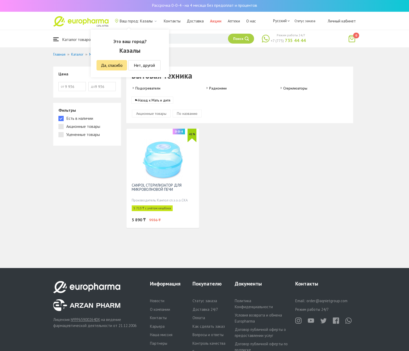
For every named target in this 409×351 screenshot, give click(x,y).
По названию (187, 113)
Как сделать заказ (209, 326)
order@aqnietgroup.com (326, 300)
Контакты (172, 21)
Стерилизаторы (295, 88)
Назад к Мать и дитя (154, 100)
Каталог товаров (73, 39)
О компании (160, 309)
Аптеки (234, 21)
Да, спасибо (112, 65)
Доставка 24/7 (205, 309)
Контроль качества (209, 343)
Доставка (195, 21)
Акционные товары (151, 113)
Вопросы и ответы (208, 334)
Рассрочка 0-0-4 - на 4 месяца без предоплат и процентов (204, 5)
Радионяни (218, 88)
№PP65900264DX (85, 319)
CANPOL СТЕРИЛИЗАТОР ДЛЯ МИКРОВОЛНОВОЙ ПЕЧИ (157, 187)
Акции (215, 21)
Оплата (199, 317)
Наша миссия (161, 334)
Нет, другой (144, 65)
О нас (251, 21)
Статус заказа (304, 21)
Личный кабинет (342, 21)
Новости (157, 300)
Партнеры (158, 343)
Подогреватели (147, 88)
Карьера (157, 326)
